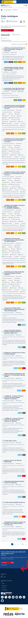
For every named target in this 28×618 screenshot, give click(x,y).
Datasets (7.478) (5, 34)
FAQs (3, 583)
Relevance (5, 38)
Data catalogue (7, 9)
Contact (4, 576)
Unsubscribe (4, 565)
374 (23, 544)
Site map (4, 587)
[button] (26, 5)
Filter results (4, 30)
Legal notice (4, 585)
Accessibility (4, 589)
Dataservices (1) (16, 34)
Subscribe (7, 562)
